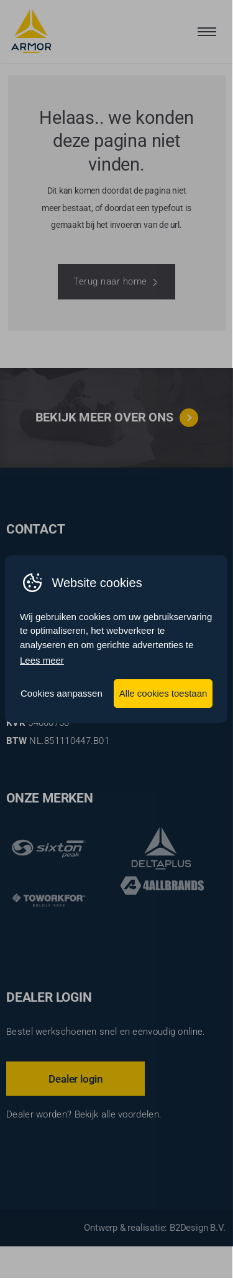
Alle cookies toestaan (163, 694)
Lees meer (42, 661)
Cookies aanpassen (62, 694)
